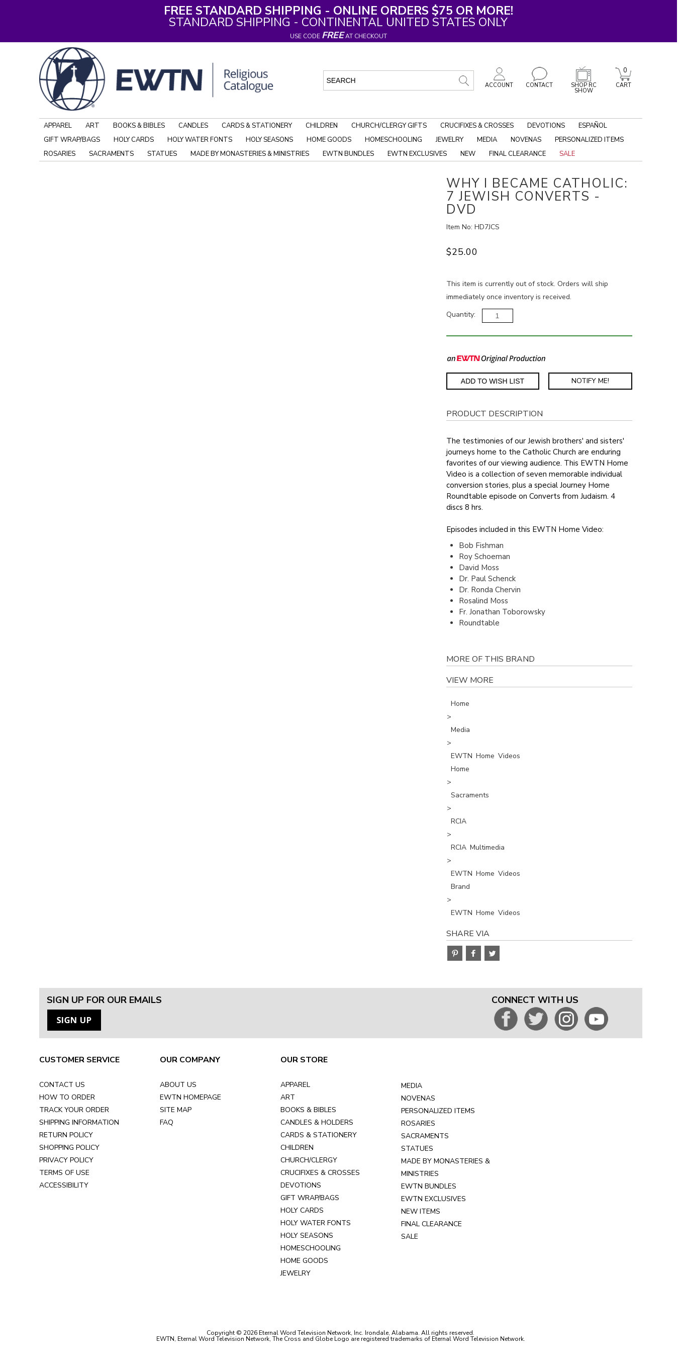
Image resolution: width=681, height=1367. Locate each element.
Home (460, 703)
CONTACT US (62, 1084)
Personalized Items (589, 139)
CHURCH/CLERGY (308, 1160)
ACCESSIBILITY (63, 1185)
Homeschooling (393, 139)
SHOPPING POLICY (69, 1147)
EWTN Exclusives (417, 153)
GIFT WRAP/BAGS (309, 1198)
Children (322, 125)
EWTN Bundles (348, 153)
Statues (162, 153)
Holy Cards (134, 139)
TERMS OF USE (64, 1172)
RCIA (458, 821)
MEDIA (411, 1085)
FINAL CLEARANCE (431, 1224)
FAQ (166, 1122)
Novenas (526, 139)
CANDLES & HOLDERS (316, 1122)
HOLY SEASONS (306, 1235)
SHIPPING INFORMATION (79, 1122)
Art (92, 125)
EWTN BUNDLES (428, 1186)
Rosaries (59, 153)
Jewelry (449, 139)
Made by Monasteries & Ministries (249, 153)
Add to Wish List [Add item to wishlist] (492, 381)
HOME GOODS (304, 1260)
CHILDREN (297, 1147)
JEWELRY (295, 1273)
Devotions (546, 125)
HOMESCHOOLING (310, 1248)
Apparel (58, 125)
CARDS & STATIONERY (318, 1135)
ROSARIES (418, 1123)
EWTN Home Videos (485, 756)
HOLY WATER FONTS (315, 1223)
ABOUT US (178, 1084)
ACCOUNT (499, 82)
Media (487, 139)
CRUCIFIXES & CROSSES (320, 1172)
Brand (460, 886)
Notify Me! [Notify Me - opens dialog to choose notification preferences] (590, 381)
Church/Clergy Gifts (389, 125)
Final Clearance (517, 153)
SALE (409, 1236)
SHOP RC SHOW (583, 85)
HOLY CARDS (302, 1210)
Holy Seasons (269, 139)
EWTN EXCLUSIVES (433, 1199)
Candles (193, 125)
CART (623, 82)
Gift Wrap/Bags (72, 139)
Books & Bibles (139, 125)
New (467, 153)
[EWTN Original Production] (496, 358)
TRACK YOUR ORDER (74, 1110)
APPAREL (295, 1084)
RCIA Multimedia (478, 847)
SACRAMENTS (425, 1136)
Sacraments (111, 153)
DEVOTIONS (300, 1185)
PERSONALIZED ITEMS (438, 1111)
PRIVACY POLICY (66, 1160)
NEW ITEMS (420, 1211)
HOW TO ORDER (67, 1097)
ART (287, 1097)
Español (592, 125)
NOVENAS (418, 1098)
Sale (567, 153)
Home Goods (329, 139)
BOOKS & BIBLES (308, 1110)
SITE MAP (175, 1110)
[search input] (398, 80)
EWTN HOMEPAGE (190, 1097)
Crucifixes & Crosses (477, 125)
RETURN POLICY (66, 1135)
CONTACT (539, 82)
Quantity (460, 314)
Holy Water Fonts (199, 139)
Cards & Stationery (257, 125)
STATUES (417, 1148)
